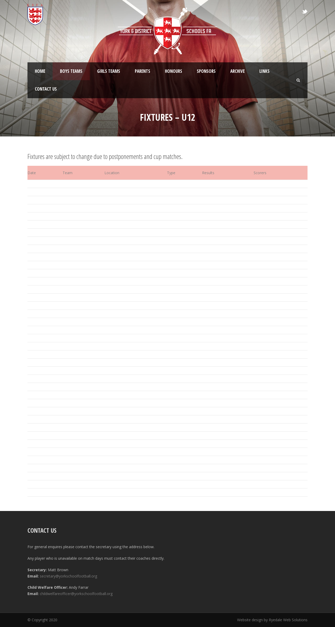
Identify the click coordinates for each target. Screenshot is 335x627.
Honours (173, 71)
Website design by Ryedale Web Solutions (272, 619)
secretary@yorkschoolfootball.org (68, 576)
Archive (237, 71)
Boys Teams (71, 71)
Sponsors (206, 71)
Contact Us (46, 89)
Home (40, 71)
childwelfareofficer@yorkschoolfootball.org (76, 593)
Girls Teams (108, 71)
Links (264, 71)
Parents (142, 71)
